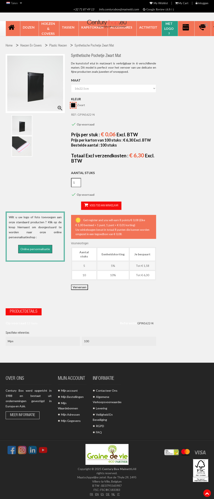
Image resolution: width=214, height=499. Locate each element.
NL (113, 493)
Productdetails (23, 311)
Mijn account (69, 389)
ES (102, 493)
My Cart (181, 3)
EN (96, 493)
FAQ (99, 431)
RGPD (100, 425)
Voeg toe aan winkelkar (91, 205)
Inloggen (202, 3)
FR (91, 493)
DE (108, 493)
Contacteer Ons (106, 389)
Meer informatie (22, 414)
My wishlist (159, 3)
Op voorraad (16, 322)
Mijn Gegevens (71, 420)
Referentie (128, 322)
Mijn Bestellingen (72, 396)
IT (119, 493)
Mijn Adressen (70, 413)
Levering (101, 407)
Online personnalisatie (35, 249)
